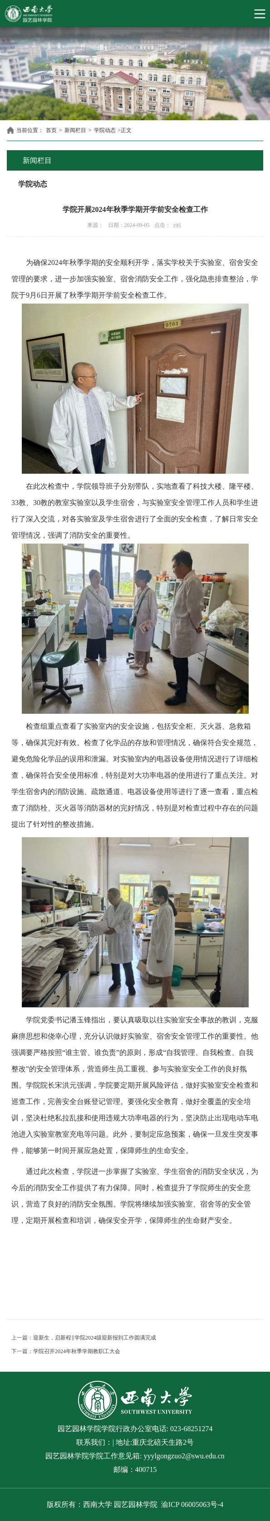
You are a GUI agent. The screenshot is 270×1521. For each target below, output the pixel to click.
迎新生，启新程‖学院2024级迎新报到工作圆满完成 (94, 1338)
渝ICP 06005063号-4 (192, 1504)
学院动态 (105, 130)
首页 (51, 130)
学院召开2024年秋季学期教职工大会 (76, 1351)
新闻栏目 (75, 130)
